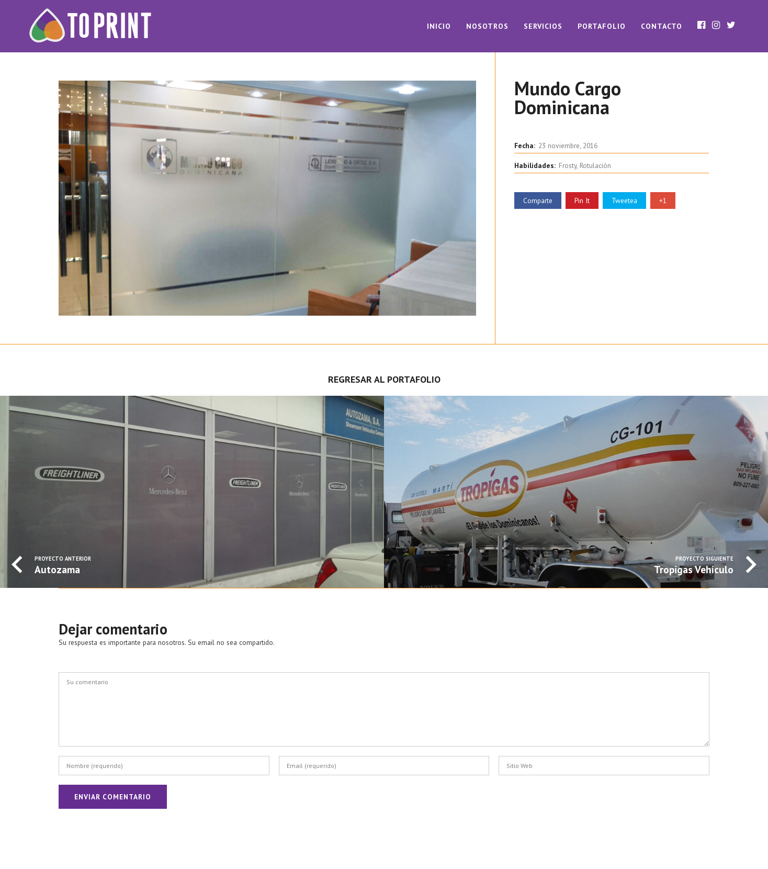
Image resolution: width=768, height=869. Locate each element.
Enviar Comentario (112, 796)
